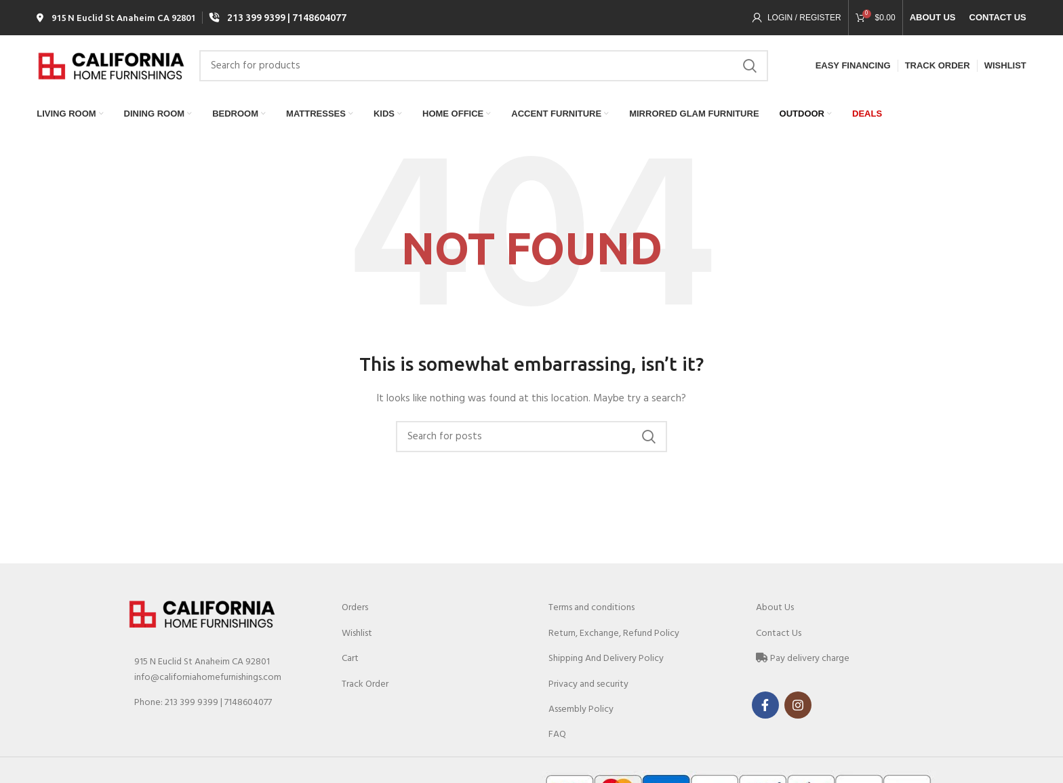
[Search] (483, 69)
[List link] (221, 708)
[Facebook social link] (765, 710)
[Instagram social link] (797, 710)
